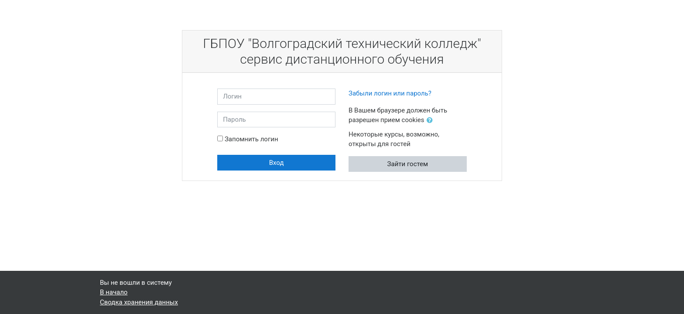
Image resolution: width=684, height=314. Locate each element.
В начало (113, 292)
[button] (431, 120)
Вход (276, 163)
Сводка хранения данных (139, 302)
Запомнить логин (251, 139)
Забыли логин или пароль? (390, 93)
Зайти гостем (407, 164)
